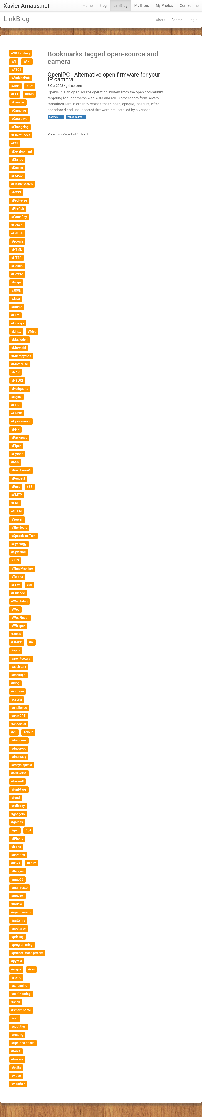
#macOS (17, 879)
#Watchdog (19, 601)
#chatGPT (18, 716)
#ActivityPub (20, 78)
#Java (15, 299)
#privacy (17, 937)
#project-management (27, 953)
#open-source (21, 912)
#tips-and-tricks (23, 1043)
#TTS (15, 560)
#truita (16, 1067)
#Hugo (16, 282)
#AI (13, 61)
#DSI (14, 143)
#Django (17, 159)
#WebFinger (20, 617)
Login (193, 20)
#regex (16, 969)
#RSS (15, 462)
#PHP (15, 429)
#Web (15, 609)
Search (176, 20)
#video (16, 1075)
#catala (16, 699)
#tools (15, 1051)
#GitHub (17, 233)
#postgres (18, 928)
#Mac (32, 331)
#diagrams (19, 740)
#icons (16, 847)
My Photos (164, 5)
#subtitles (18, 1026)
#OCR (15, 405)
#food (15, 797)
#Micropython (21, 356)
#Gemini (17, 225)
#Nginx (16, 397)
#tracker (17, 1059)
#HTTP (16, 258)
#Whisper (18, 626)
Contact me (189, 5)
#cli (14, 732)
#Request (18, 478)
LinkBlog (120, 5)
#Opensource (20, 421)
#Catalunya (19, 118)
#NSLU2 (17, 380)
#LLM (15, 315)
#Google (17, 241)
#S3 (30, 486)
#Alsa (15, 86)
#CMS (29, 94)
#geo (15, 830)
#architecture (20, 658)
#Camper (18, 102)
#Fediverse (19, 200)
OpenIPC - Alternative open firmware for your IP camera (104, 77)
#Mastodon (19, 339)
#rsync (16, 977)
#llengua (17, 871)
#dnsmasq (18, 757)
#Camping (18, 110)
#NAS (15, 372)
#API (26, 61)
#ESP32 (17, 176)
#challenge (19, 707)
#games (17, 822)
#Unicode (18, 593)
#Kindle (16, 307)
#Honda (17, 266)
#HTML (16, 249)
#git (28, 830)
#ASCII (16, 69)
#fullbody (18, 806)
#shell (15, 1002)
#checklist (18, 724)
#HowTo (17, 274)
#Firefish (17, 208)
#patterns (18, 920)
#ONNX (16, 413)
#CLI (14, 94)
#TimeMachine (22, 568)
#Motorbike (19, 364)
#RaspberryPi (21, 470)
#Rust (15, 486)
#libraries (18, 855)
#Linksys (17, 323)
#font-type (19, 789)
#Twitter (17, 577)
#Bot (30, 86)
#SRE (15, 503)
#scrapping (19, 985)
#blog (15, 683)
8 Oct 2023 (56, 86)
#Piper (16, 446)
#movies (17, 896)
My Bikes (141, 5)
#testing (17, 1035)
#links (15, 863)
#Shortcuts (19, 527)
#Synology (18, 544)
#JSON (16, 290)
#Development (21, 151)
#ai (31, 642)
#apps (15, 650)
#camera (17, 691)
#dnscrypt (18, 748)
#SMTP (16, 495)
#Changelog (20, 127)
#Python (17, 454)
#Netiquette (19, 389)
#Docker (17, 168)
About (161, 20)
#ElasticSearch (22, 184)
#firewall (17, 781)
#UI (29, 585)
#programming (22, 945)
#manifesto (19, 887)
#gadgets (18, 814)
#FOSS (16, 192)
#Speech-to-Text (23, 536)
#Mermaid (18, 348)
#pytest (16, 961)
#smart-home (21, 1010)
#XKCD (16, 634)
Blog (103, 5)
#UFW (15, 585)
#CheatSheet (20, 135)
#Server (17, 519)
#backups (18, 675)
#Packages (19, 437)
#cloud (28, 732)
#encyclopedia (21, 765)
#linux (31, 863)
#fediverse (19, 773)
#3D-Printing (20, 53)
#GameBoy (19, 217)
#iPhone (17, 838)
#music (16, 904)
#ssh (14, 1018)
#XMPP (16, 642)
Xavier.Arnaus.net (26, 5)
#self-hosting (21, 994)
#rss (31, 969)
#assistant (18, 667)
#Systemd (18, 552)
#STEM (16, 511)
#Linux (16, 331)
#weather (18, 1084)
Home (88, 5)
